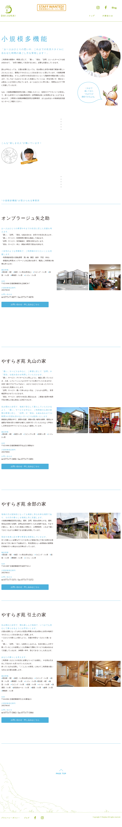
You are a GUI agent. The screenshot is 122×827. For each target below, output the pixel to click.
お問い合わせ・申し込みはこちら (26, 306)
